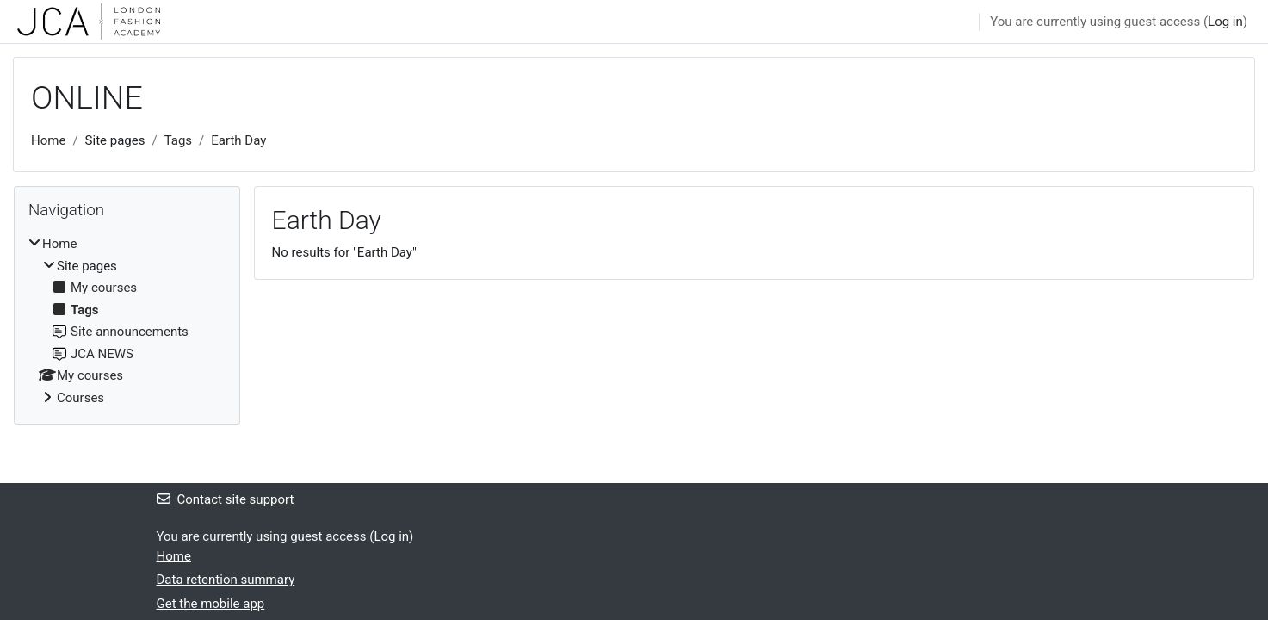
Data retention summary (226, 579)
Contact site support (225, 499)
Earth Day (238, 140)
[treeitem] (127, 320)
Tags (178, 140)
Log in (1225, 21)
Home (48, 140)
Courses (80, 398)
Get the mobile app (211, 603)
